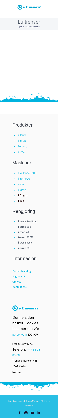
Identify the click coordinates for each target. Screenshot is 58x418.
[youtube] (32, 412)
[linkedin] (38, 412)
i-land (22, 135)
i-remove (24, 178)
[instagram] (26, 412)
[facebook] (19, 412)
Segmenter (18, 276)
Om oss (16, 281)
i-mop (22, 140)
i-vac (21, 152)
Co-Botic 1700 (27, 173)
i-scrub (22, 146)
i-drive (22, 190)
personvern (19, 334)
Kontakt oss (19, 287)
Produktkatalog (21, 271)
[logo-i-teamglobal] (29, 6)
